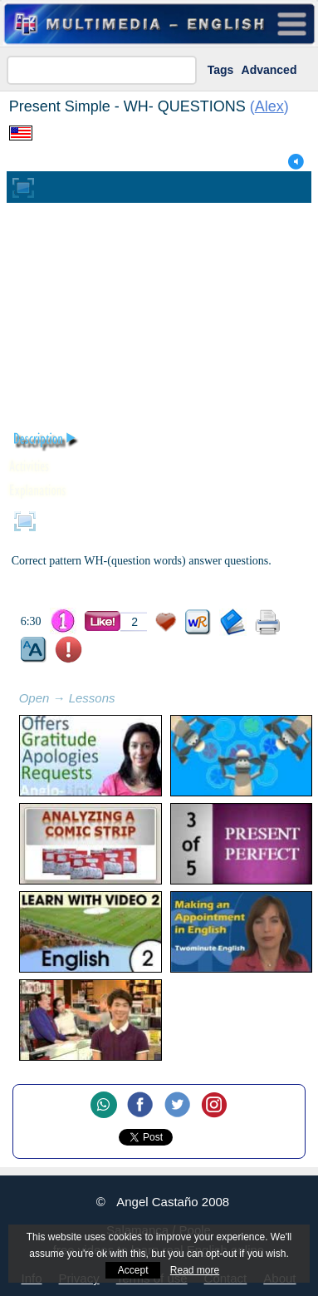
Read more (194, 1270)
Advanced (269, 69)
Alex (269, 106)
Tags (221, 69)
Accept (133, 1270)
